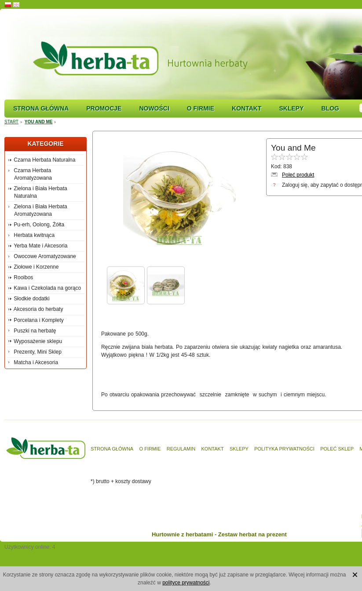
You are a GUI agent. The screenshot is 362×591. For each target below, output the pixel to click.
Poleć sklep (337, 448)
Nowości (154, 108)
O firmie (200, 108)
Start (11, 121)
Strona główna (41, 108)
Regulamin (181, 448)
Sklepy (291, 108)
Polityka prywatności (284, 448)
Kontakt (246, 108)
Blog (330, 108)
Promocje (103, 108)
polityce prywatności (185, 583)
